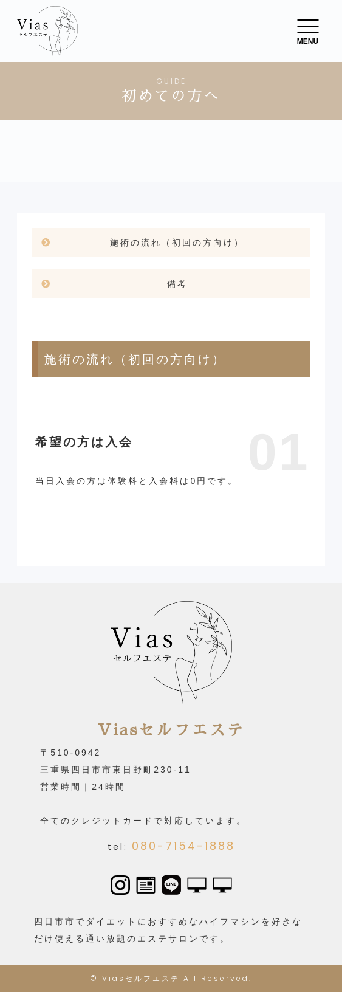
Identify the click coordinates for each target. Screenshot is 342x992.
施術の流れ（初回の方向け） (177, 242)
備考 (177, 284)
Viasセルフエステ (141, 978)
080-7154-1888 (183, 845)
